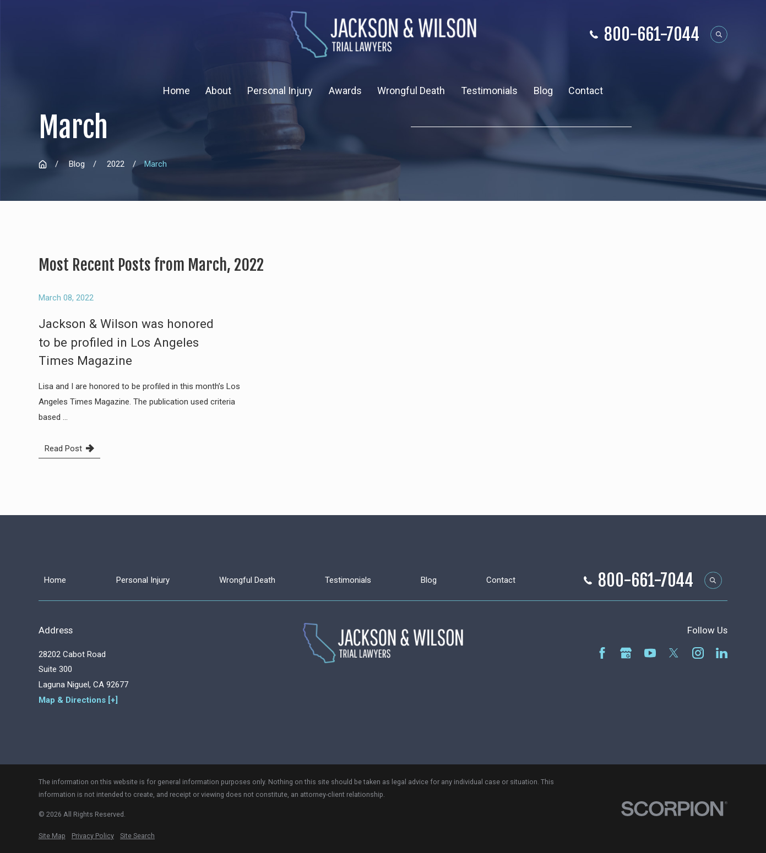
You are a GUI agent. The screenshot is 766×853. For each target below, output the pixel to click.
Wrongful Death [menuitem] (411, 90)
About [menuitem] (218, 90)
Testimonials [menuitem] (489, 90)
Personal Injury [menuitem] (280, 90)
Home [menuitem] (176, 90)
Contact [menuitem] (585, 90)
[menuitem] (52, 835)
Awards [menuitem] (345, 90)
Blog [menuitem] (543, 90)
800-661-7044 (651, 34)
